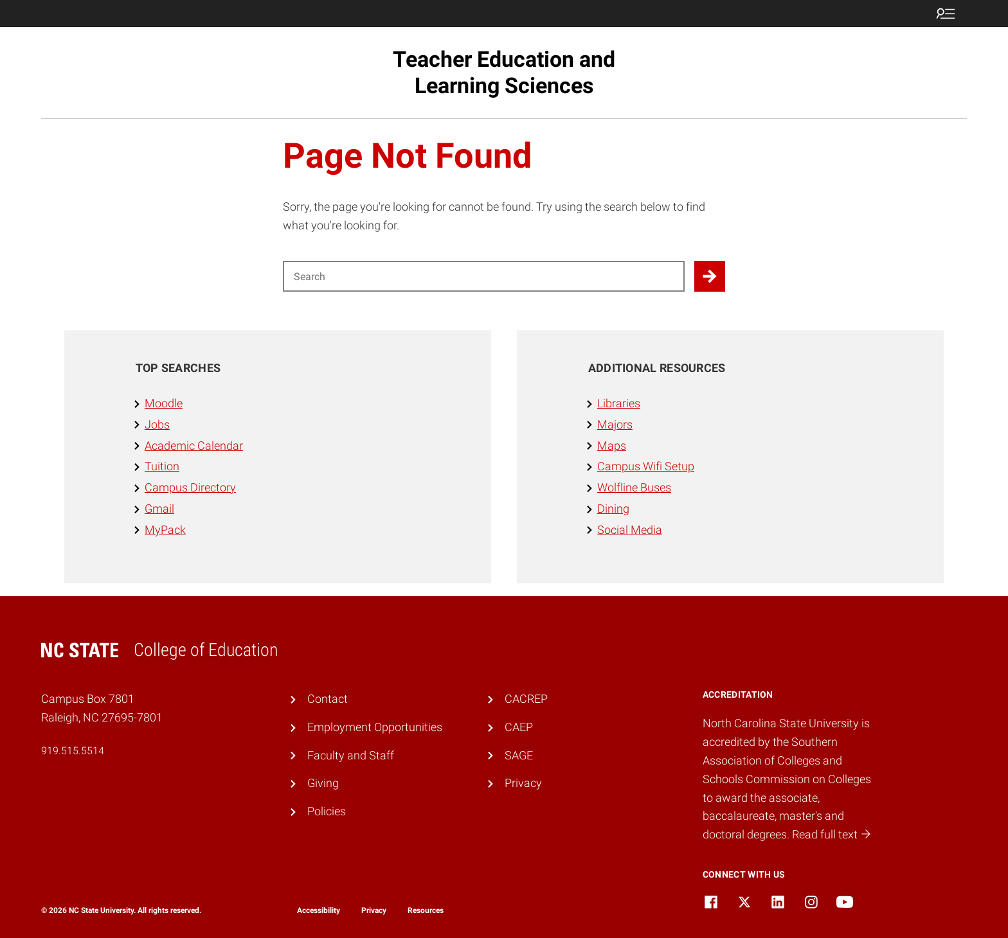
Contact (327, 698)
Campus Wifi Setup (645, 466)
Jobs (157, 424)
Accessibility (318, 910)
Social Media (629, 529)
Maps (611, 445)
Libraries (618, 403)
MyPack (165, 529)
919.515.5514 (72, 751)
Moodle (164, 403)
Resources (426, 910)
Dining (613, 508)
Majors (615, 424)
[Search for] (484, 276)
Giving (323, 783)
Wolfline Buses (634, 487)
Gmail (159, 508)
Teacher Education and (504, 72)
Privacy (523, 783)
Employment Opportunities (374, 727)
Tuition (162, 466)
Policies (326, 811)
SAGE (519, 755)
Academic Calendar (194, 445)
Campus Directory (190, 487)
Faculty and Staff (350, 755)
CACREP (526, 698)
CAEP (519, 727)
